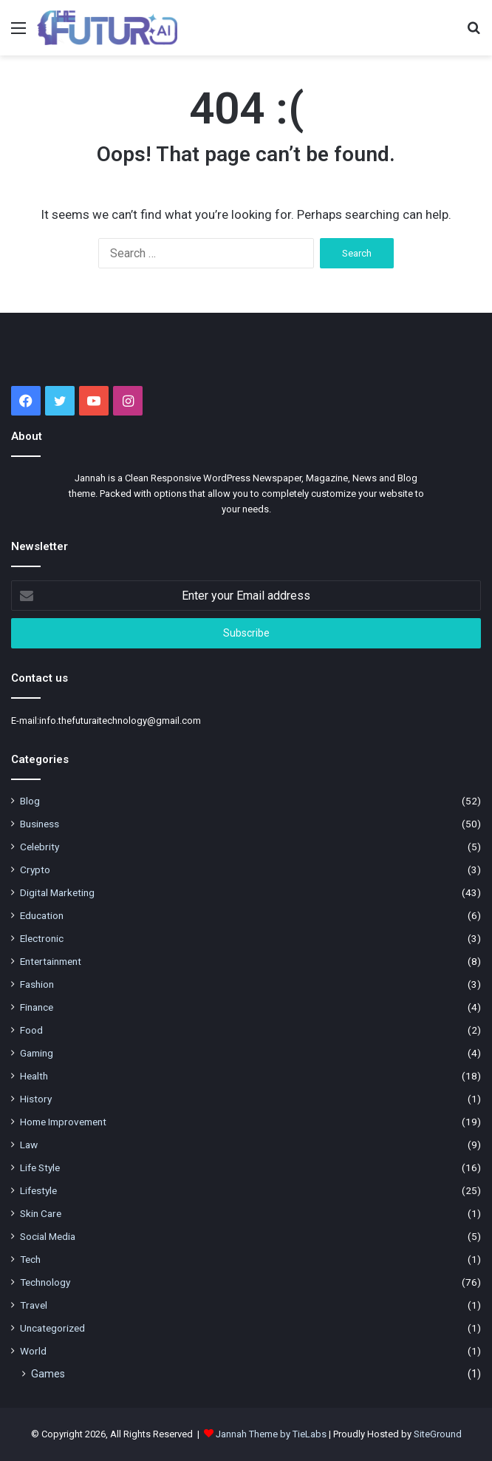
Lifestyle (38, 1190)
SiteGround (438, 1434)
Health (34, 1076)
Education (42, 915)
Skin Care (40, 1213)
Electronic (42, 938)
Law (29, 1144)
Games (48, 1374)
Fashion (37, 984)
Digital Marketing (57, 892)
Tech (30, 1259)
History (36, 1099)
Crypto (35, 869)
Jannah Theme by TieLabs (271, 1434)
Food (31, 1030)
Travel (33, 1305)
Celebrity (39, 846)
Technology (45, 1282)
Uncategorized (52, 1328)
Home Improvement (63, 1122)
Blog (30, 801)
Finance (36, 1007)
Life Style (40, 1167)
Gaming (36, 1053)
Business (39, 824)
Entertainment (50, 961)
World (33, 1351)
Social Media (47, 1236)
